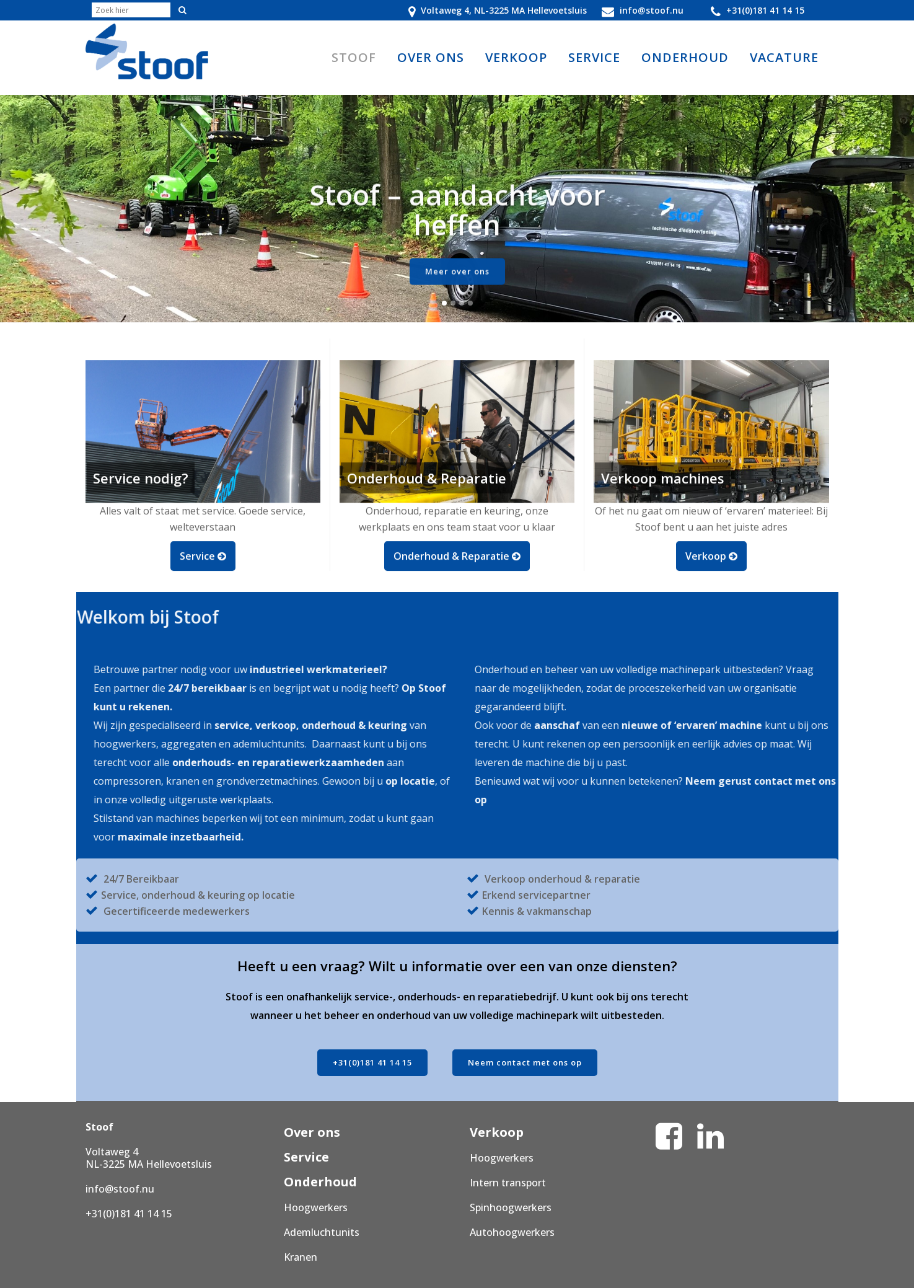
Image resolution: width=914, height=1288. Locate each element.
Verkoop (497, 1132)
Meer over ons (457, 279)
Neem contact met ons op (525, 1062)
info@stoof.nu (120, 1189)
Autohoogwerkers (512, 1232)
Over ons (312, 1132)
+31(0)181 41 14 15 (372, 1062)
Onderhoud (320, 1181)
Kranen (300, 1257)
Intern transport (508, 1182)
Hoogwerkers (316, 1207)
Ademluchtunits (321, 1232)
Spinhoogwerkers (510, 1207)
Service (306, 1157)
